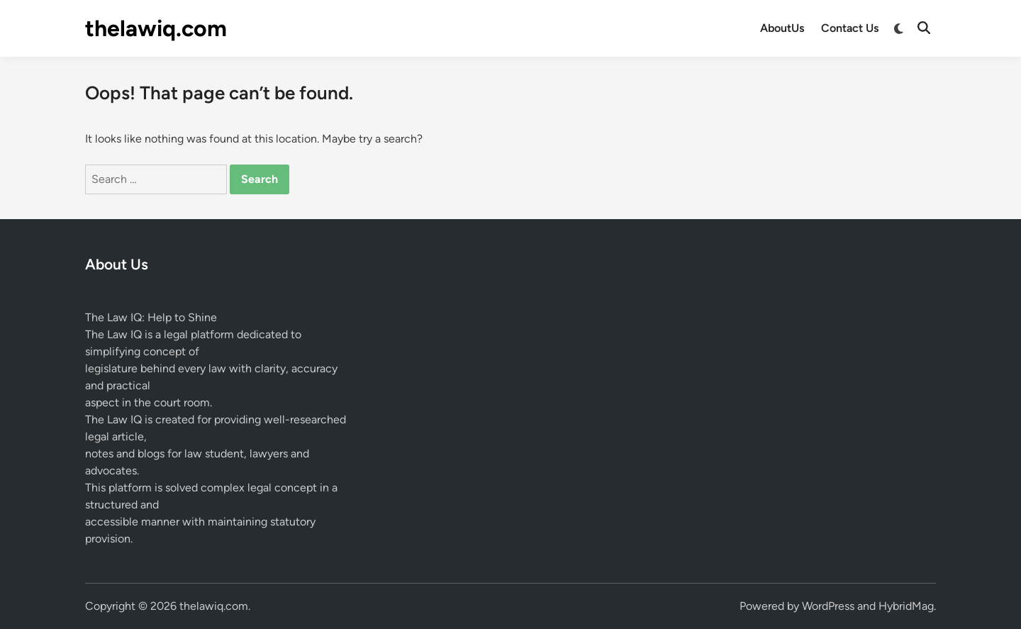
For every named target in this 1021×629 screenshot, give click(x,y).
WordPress (828, 606)
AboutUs (782, 28)
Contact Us (849, 28)
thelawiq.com (156, 28)
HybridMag (906, 606)
